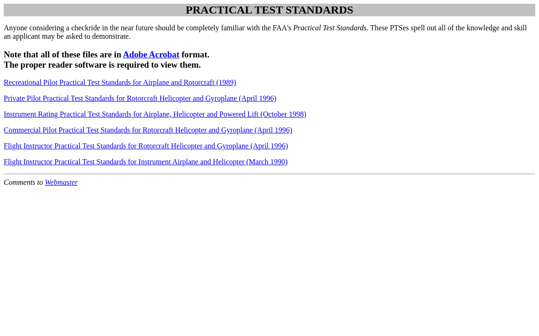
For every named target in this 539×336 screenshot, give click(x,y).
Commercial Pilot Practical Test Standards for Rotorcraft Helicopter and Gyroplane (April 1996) (148, 130)
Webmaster (61, 182)
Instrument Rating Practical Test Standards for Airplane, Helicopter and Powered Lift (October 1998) (155, 114)
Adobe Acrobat (151, 54)
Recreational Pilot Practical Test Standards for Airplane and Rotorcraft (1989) (120, 82)
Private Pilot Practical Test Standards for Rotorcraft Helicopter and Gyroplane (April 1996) (140, 98)
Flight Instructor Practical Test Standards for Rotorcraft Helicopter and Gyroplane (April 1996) (146, 146)
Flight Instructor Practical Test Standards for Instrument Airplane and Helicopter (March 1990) (146, 162)
